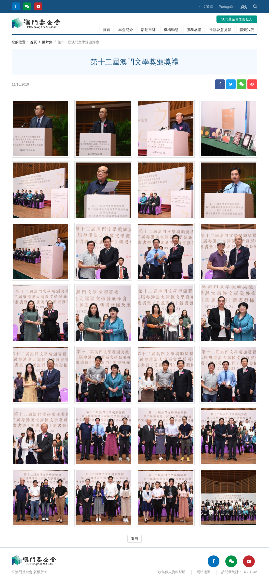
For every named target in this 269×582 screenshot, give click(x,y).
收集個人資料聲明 (172, 572)
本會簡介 (125, 30)
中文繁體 (206, 7)
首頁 (106, 30)
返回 (134, 539)
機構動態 (171, 30)
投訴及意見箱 (220, 30)
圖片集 (47, 42)
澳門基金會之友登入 (236, 19)
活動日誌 (148, 30)
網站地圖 (203, 572)
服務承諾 (194, 30)
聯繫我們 (247, 30)
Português (226, 7)
